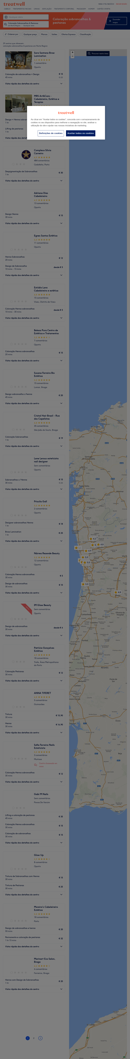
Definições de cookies (51, 133)
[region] (66, 123)
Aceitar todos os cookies (80, 133)
